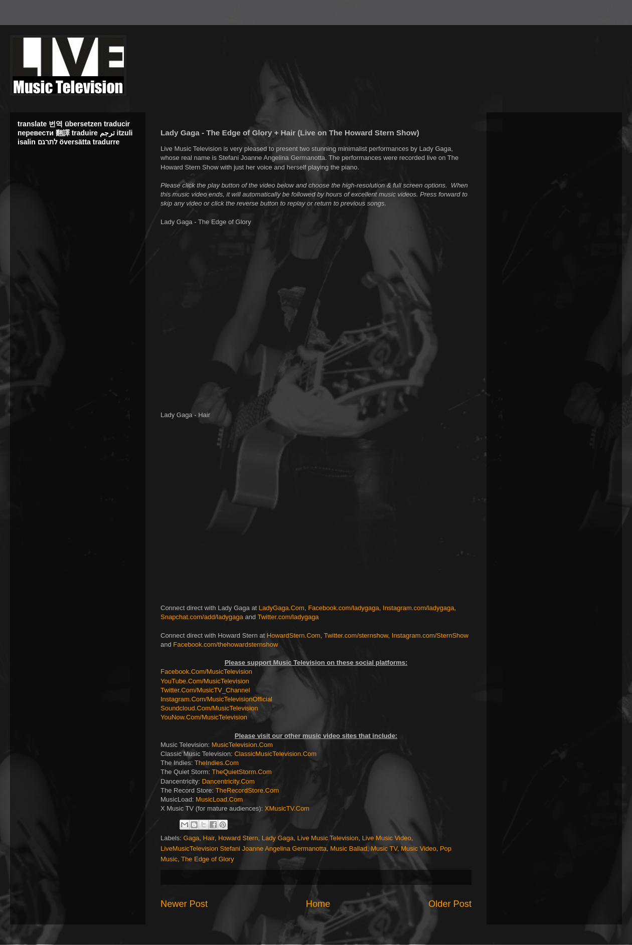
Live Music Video (386, 838)
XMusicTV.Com (287, 808)
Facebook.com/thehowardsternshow (225, 644)
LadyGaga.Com (281, 608)
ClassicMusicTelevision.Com (275, 754)
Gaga (192, 838)
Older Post (449, 904)
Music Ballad (348, 848)
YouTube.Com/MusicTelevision (205, 681)
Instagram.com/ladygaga (418, 608)
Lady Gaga (278, 838)
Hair (209, 838)
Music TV (384, 848)
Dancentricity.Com (228, 781)
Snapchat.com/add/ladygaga (202, 617)
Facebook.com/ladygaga (343, 608)
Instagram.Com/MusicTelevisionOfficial (216, 699)
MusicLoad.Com (219, 799)
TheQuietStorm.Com (241, 772)
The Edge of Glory (207, 859)
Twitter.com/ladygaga (288, 617)
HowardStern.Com (294, 635)
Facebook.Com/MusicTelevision (206, 671)
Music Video (418, 848)
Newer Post (184, 904)
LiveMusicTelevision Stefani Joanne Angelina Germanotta (244, 848)
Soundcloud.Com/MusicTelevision (209, 708)
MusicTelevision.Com (242, 744)
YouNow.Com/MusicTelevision (204, 717)
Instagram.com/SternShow (430, 635)
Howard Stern (238, 838)
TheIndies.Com (217, 763)
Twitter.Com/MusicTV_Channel (205, 690)
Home (318, 904)
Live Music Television (328, 838)
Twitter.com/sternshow (356, 635)
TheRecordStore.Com (247, 790)
